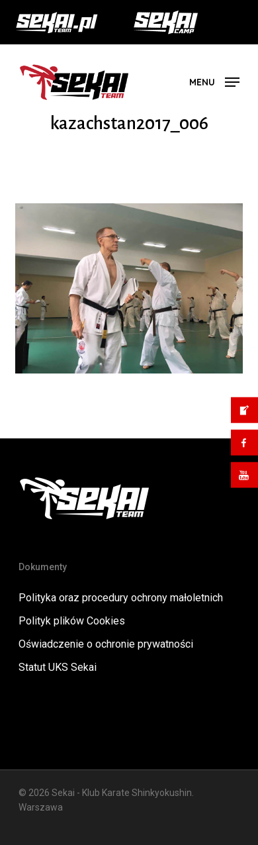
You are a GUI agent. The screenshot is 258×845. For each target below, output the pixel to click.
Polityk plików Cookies (72, 621)
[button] (214, 81)
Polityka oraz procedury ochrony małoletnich (121, 597)
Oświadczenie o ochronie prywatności (106, 644)
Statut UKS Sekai (58, 667)
